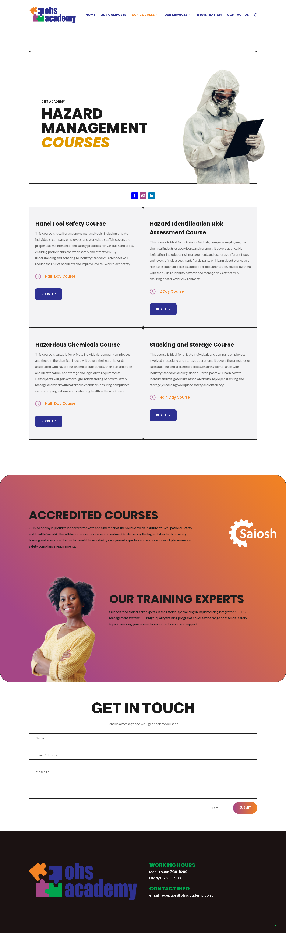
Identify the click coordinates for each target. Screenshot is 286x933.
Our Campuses (113, 15)
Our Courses (143, 15)
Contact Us (238, 15)
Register (49, 294)
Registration (209, 15)
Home (90, 15)
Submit (245, 807)
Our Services (176, 15)
